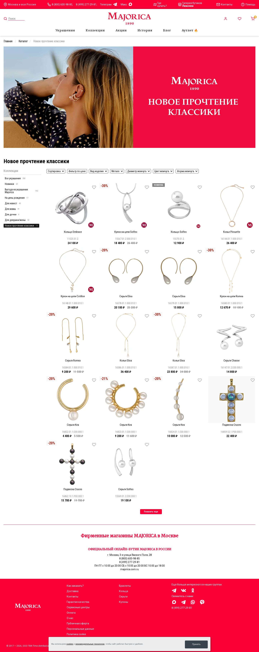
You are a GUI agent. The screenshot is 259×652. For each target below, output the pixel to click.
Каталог (23, 41)
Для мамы (12, 208)
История (145, 30)
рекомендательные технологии (90, 644)
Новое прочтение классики (21, 225)
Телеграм (108, 4)
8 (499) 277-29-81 (86, 4)
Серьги (123, 596)
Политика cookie (76, 634)
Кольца (123, 591)
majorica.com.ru (129, 569)
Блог (167, 30)
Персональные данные (80, 628)
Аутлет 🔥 (190, 30)
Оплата (71, 612)
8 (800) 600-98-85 (62, 4)
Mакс (127, 4)
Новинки (11, 184)
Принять (196, 644)
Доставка (72, 591)
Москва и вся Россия (20, 4)
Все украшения (15, 178)
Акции (121, 30)
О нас (70, 618)
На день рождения (16, 197)
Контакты (72, 596)
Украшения (65, 30)
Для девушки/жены (17, 220)
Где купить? (160, 4)
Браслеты (125, 585)
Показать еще (151, 511)
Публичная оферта (78, 623)
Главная (8, 41)
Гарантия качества (78, 601)
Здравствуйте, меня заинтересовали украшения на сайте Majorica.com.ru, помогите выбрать (174, 602)
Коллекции (95, 30)
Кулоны (123, 601)
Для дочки (12, 214)
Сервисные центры (78, 607)
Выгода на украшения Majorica (21, 191)
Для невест (13, 203)
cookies (69, 644)
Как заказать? (75, 585)
